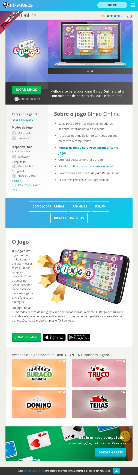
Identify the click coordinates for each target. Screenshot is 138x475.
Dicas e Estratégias (69, 218)
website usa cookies (34, 471)
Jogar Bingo (26, 89)
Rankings (80, 206)
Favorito (102, 16)
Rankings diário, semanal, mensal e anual (85, 166)
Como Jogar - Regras (48, 206)
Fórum (100, 206)
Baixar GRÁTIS (110, 452)
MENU (133, 6)
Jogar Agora (26, 337)
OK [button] (116, 471)
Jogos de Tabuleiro (22, 119)
